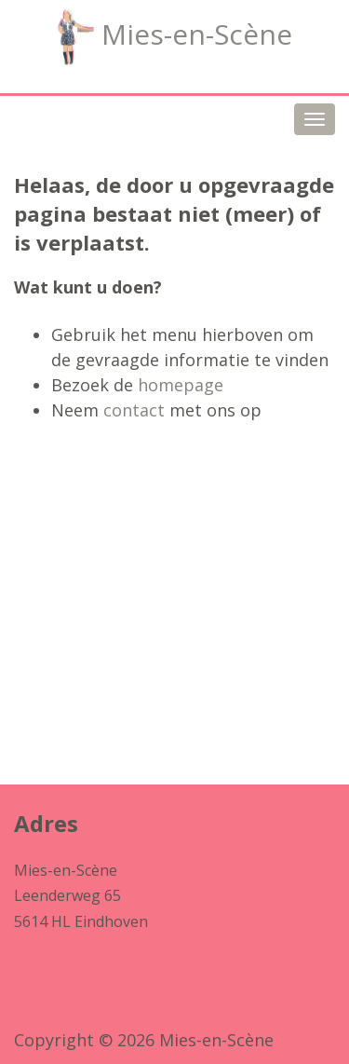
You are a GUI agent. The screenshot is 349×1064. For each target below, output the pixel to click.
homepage (180, 385)
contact (134, 410)
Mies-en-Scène (174, 37)
